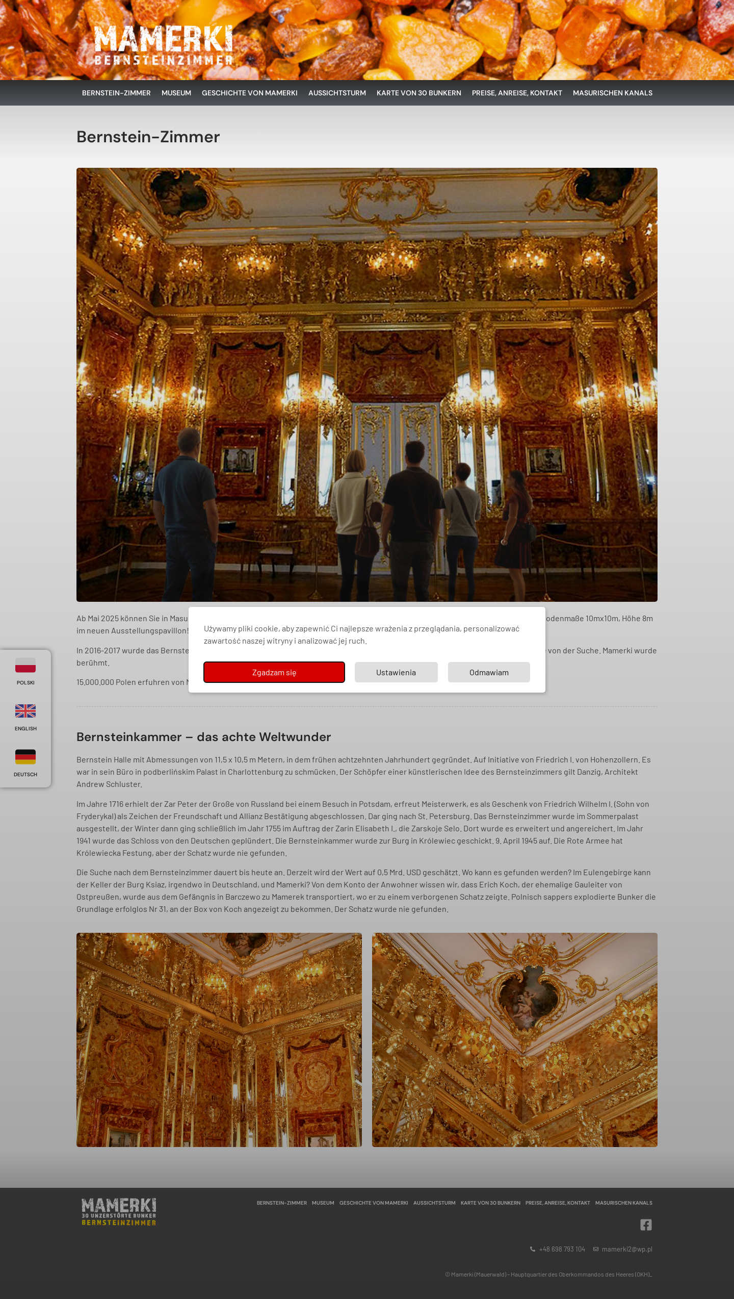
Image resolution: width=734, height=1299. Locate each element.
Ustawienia (396, 672)
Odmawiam (489, 672)
